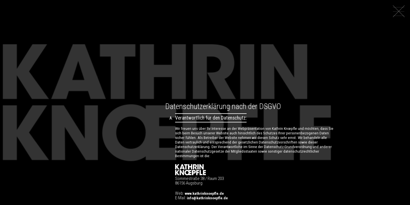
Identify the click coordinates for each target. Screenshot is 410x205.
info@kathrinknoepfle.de (207, 198)
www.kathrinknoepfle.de (204, 193)
